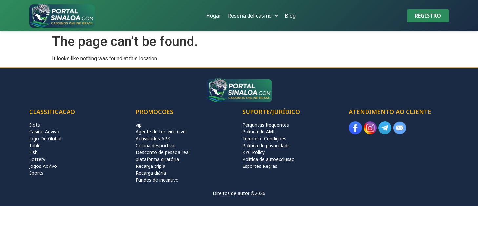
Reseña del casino (253, 15)
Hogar (213, 15)
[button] (253, 16)
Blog (290, 15)
